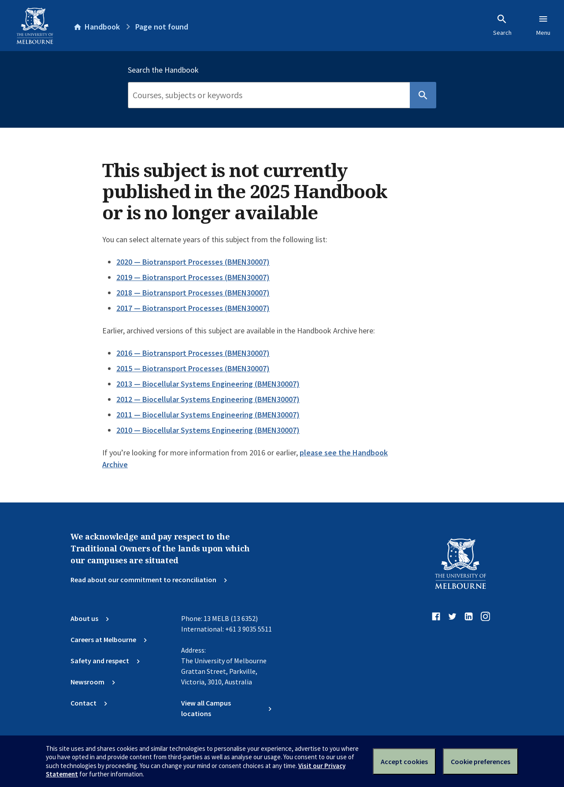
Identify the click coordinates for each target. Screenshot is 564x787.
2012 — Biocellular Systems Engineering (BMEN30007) (208, 399)
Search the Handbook (163, 70)
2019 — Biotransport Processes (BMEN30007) (193, 277)
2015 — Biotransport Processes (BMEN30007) (193, 368)
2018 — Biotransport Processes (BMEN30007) (193, 293)
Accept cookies (404, 761)
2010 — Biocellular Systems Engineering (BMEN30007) (208, 430)
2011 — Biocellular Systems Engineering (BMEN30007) (208, 415)
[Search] (269, 95)
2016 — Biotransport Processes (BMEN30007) (193, 353)
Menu (543, 25)
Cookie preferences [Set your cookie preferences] (480, 761)
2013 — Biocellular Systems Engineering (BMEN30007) (208, 384)
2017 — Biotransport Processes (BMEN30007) (193, 308)
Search (502, 25)
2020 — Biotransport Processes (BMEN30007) (193, 262)
